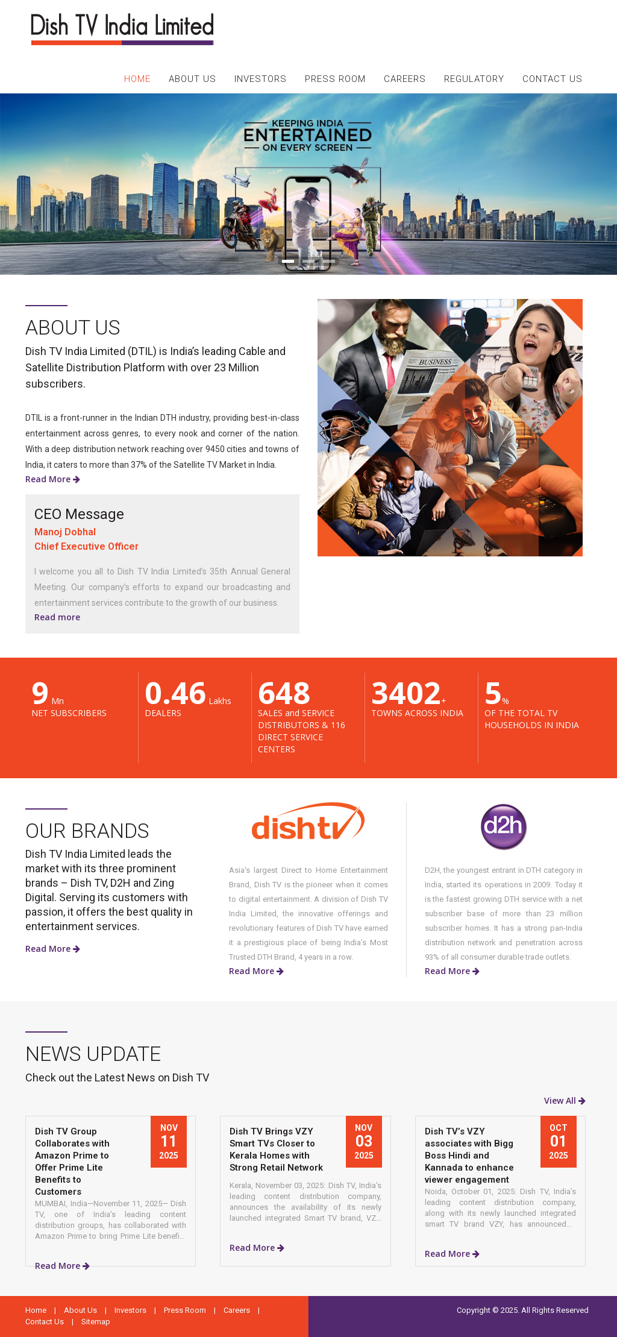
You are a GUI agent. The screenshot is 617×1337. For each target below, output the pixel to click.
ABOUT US (192, 79)
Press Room (185, 1310)
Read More (52, 479)
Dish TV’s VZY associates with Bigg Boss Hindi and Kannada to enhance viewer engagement (469, 1155)
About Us (80, 1310)
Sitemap (95, 1321)
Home (35, 1310)
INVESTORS (260, 79)
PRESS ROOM (335, 79)
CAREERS (405, 79)
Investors (130, 1310)
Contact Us (44, 1321)
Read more (57, 617)
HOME (137, 79)
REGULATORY (474, 79)
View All (565, 1100)
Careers (237, 1310)
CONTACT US (552, 79)
